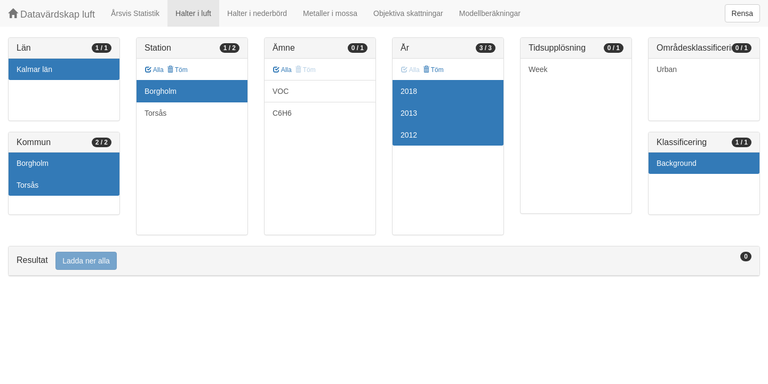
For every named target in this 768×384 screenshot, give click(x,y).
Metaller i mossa (330, 13)
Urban (667, 69)
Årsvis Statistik (135, 13)
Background (677, 163)
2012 (409, 135)
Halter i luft (193, 13)
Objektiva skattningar (408, 13)
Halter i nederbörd (257, 13)
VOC (281, 91)
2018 (409, 91)
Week (538, 69)
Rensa (742, 13)
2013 (409, 113)
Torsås (27, 185)
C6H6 (282, 113)
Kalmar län (34, 69)
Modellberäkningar (490, 13)
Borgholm (33, 163)
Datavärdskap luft (51, 14)
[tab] (384, 261)
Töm (177, 70)
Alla (154, 70)
